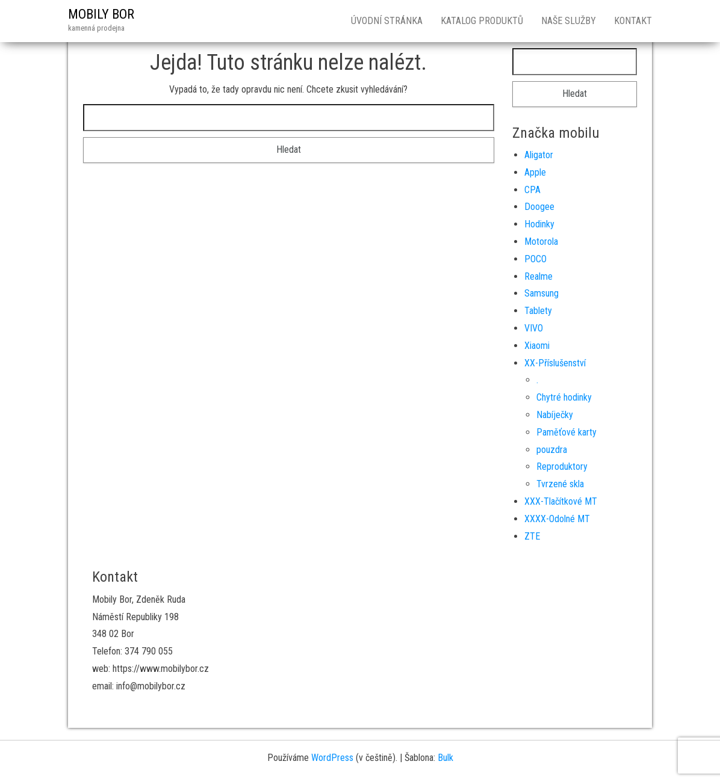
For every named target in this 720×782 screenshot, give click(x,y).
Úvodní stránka (387, 20)
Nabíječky (554, 414)
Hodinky (539, 224)
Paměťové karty (566, 432)
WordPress (332, 757)
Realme (538, 276)
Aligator (538, 155)
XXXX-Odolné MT (557, 519)
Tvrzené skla (560, 484)
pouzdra (551, 449)
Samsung (541, 293)
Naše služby (568, 20)
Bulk (445, 757)
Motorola (541, 241)
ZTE (532, 536)
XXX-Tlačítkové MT (560, 501)
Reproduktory (562, 466)
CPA (532, 190)
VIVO (533, 328)
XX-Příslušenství (555, 363)
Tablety (538, 310)
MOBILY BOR (101, 14)
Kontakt (633, 20)
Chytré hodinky (564, 397)
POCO (535, 259)
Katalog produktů (482, 20)
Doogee (539, 206)
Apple (535, 172)
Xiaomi (537, 345)
